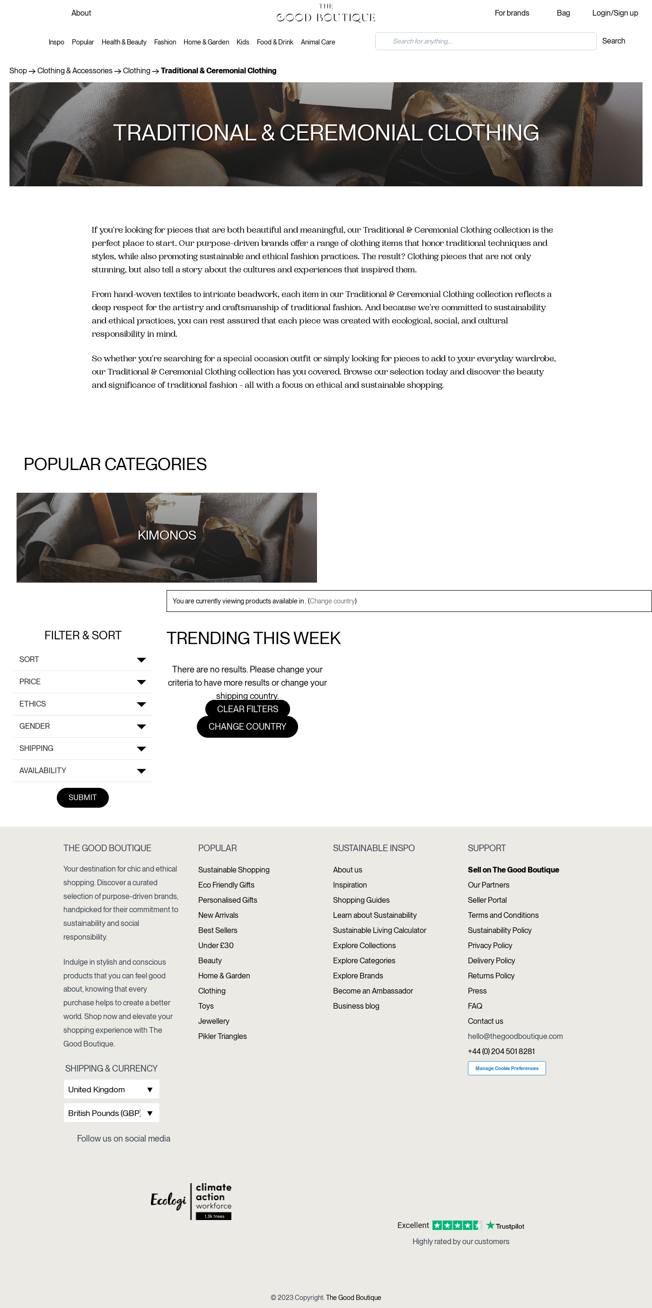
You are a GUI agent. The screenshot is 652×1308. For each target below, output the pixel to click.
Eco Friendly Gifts (226, 885)
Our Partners (489, 885)
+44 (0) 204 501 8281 (501, 1051)
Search (614, 40)
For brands (512, 13)
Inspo (56, 42)
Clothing (136, 70)
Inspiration (350, 885)
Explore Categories (364, 960)
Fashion (165, 42)
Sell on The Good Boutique (513, 869)
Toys (206, 1006)
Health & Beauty (124, 42)
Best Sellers (218, 930)
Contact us (485, 1021)
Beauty (210, 960)
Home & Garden (206, 42)
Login (601, 13)
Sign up (626, 13)
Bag (563, 13)
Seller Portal (487, 900)
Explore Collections (364, 945)
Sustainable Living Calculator (379, 930)
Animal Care (318, 42)
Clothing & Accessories (75, 70)
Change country (332, 601)
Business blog (356, 1006)
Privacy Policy (490, 945)
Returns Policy (491, 975)
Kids (243, 42)
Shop (18, 70)
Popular (83, 42)
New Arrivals (218, 915)
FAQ (475, 1006)
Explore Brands (358, 975)
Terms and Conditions (503, 915)
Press (477, 990)
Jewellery (213, 1021)
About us (347, 869)
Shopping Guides (361, 900)
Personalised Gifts (227, 900)
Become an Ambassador (373, 990)
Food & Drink (275, 42)
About (81, 13)
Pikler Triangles (222, 1036)
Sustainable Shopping (234, 869)
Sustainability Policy (500, 930)
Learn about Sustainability (375, 915)
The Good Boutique (353, 1297)
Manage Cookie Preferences (507, 1068)
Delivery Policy (491, 960)
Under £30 (216, 945)
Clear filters (247, 709)
